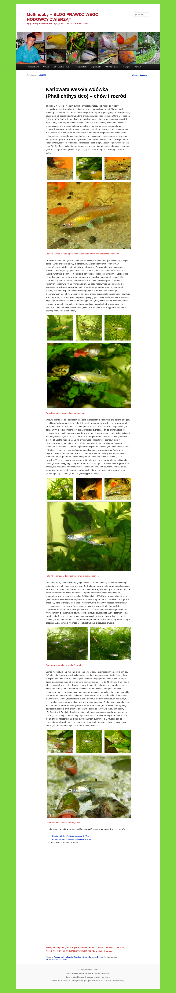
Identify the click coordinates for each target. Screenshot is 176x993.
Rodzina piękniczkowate (63, 957)
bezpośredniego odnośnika (56, 960)
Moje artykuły (81, 67)
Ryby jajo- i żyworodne (83, 957)
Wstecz (134, 75)
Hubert (100, 957)
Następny (144, 75)
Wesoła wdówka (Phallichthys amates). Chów (71, 836)
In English (126, 67)
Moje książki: (96, 67)
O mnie (46, 67)
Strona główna (33, 67)
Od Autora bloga (111, 67)
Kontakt (138, 67)
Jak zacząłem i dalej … (62, 67)
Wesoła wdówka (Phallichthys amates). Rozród (71, 839)
